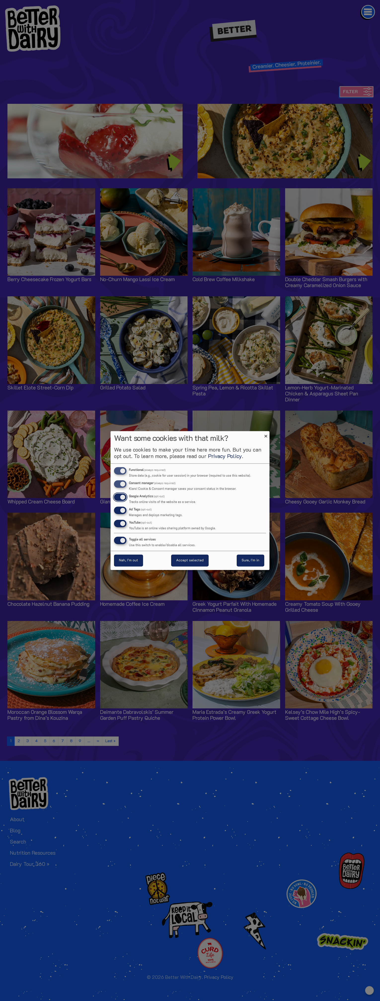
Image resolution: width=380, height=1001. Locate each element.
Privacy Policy (225, 456)
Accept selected (190, 560)
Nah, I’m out (128, 560)
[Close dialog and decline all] (265, 434)
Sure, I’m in (250, 560)
